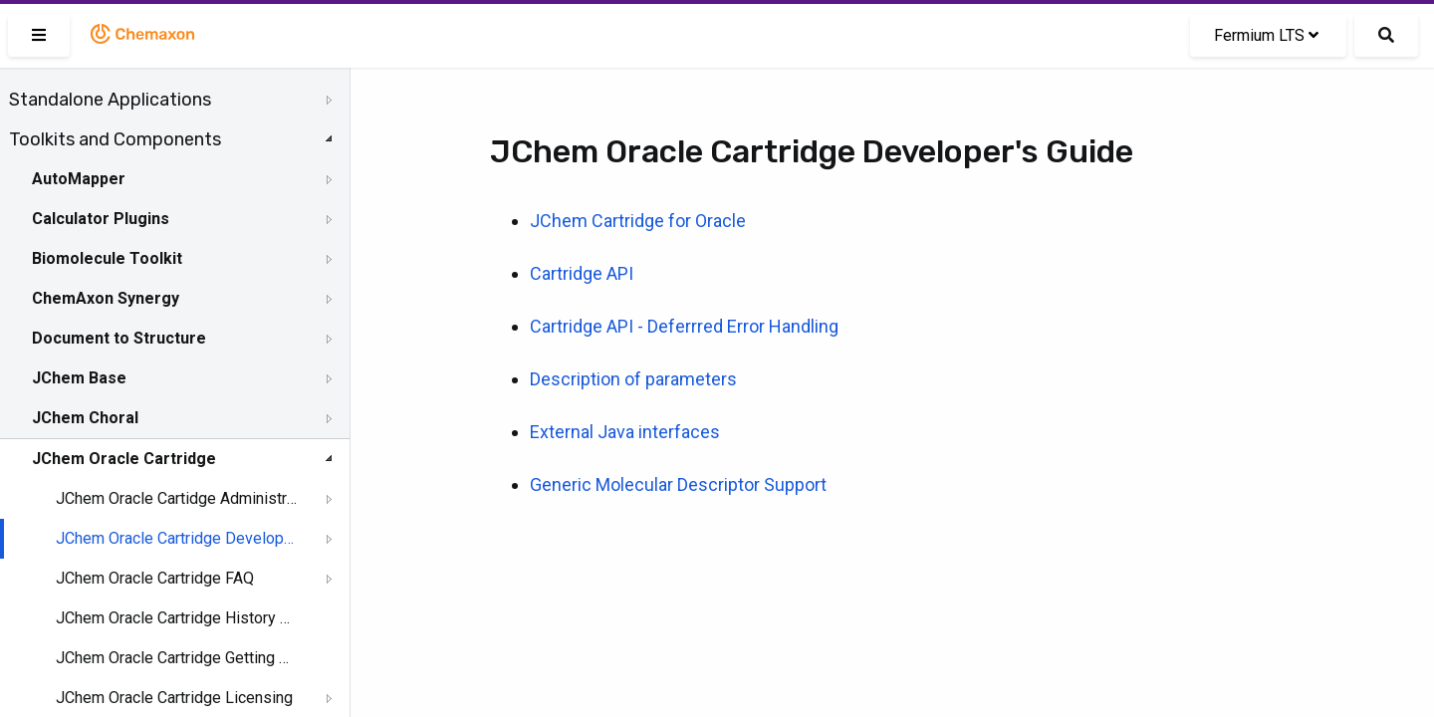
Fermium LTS (1266, 35)
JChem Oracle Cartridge (124, 458)
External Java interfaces (625, 431)
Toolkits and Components (115, 139)
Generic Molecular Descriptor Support (678, 484)
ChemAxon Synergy (105, 298)
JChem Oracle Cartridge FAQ (155, 578)
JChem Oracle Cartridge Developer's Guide (176, 538)
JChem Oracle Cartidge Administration (176, 498)
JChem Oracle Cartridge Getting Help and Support (176, 657)
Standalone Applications (110, 100)
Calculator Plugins (100, 218)
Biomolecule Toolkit (107, 258)
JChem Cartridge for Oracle (638, 220)
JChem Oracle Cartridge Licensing (174, 697)
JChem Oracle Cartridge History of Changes (176, 617)
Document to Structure (119, 338)
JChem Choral (85, 417)
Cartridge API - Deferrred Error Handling (684, 326)
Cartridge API (581, 273)
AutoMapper (78, 178)
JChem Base (79, 377)
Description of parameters (633, 378)
